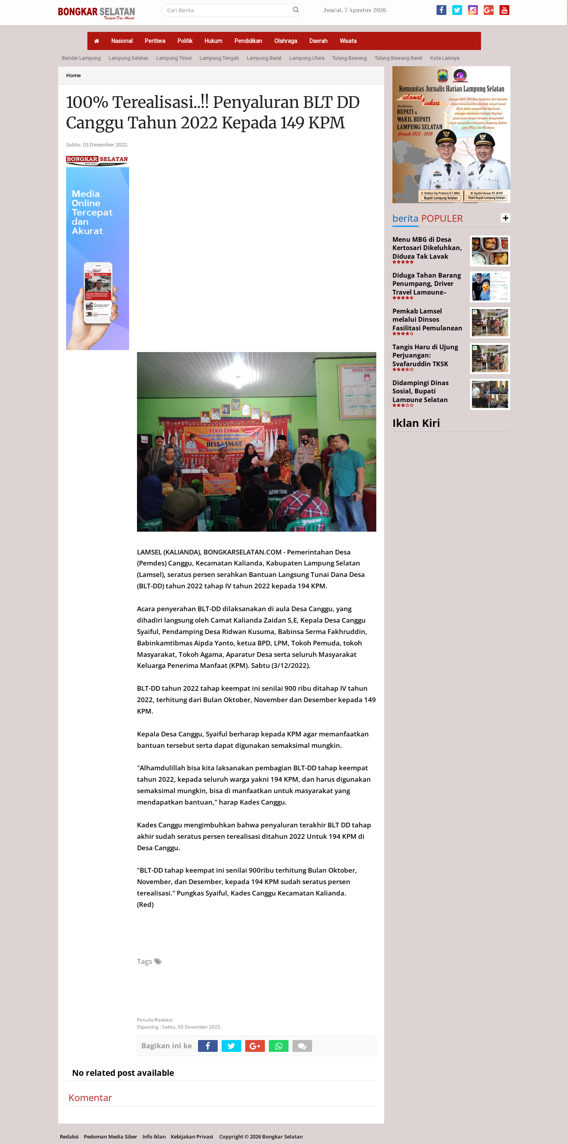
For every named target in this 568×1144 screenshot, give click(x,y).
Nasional (122, 41)
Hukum (213, 41)
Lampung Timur (174, 58)
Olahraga (285, 41)
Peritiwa (155, 41)
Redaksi (69, 1136)
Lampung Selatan (128, 58)
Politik (185, 41)
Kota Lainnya (444, 58)
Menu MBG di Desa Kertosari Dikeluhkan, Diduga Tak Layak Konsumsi (427, 252)
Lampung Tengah (219, 58)
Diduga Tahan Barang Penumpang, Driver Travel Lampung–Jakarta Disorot (426, 288)
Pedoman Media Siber (110, 1136)
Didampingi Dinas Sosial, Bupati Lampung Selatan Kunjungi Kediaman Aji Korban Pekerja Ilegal (428, 399)
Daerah (318, 41)
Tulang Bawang (349, 58)
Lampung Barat (264, 58)
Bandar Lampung (81, 58)
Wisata (348, 41)
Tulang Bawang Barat (398, 58)
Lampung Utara (306, 58)
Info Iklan (154, 1136)
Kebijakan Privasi (192, 1136)
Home (73, 75)
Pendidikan (248, 41)
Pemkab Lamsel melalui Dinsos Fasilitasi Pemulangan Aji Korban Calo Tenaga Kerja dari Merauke (428, 328)
